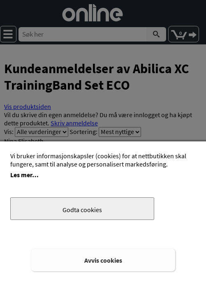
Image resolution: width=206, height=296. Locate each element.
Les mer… (24, 175)
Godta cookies (82, 210)
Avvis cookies (103, 260)
